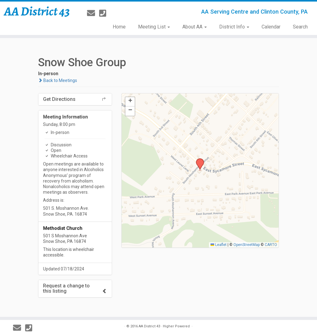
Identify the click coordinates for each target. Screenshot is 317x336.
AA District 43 (37, 11)
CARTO (271, 245)
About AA (194, 27)
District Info (234, 27)
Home (119, 27)
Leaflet (219, 245)
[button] (198, 160)
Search (300, 27)
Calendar (271, 27)
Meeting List (154, 27)
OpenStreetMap (246, 245)
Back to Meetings (57, 80)
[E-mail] (93, 13)
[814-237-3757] (104, 13)
